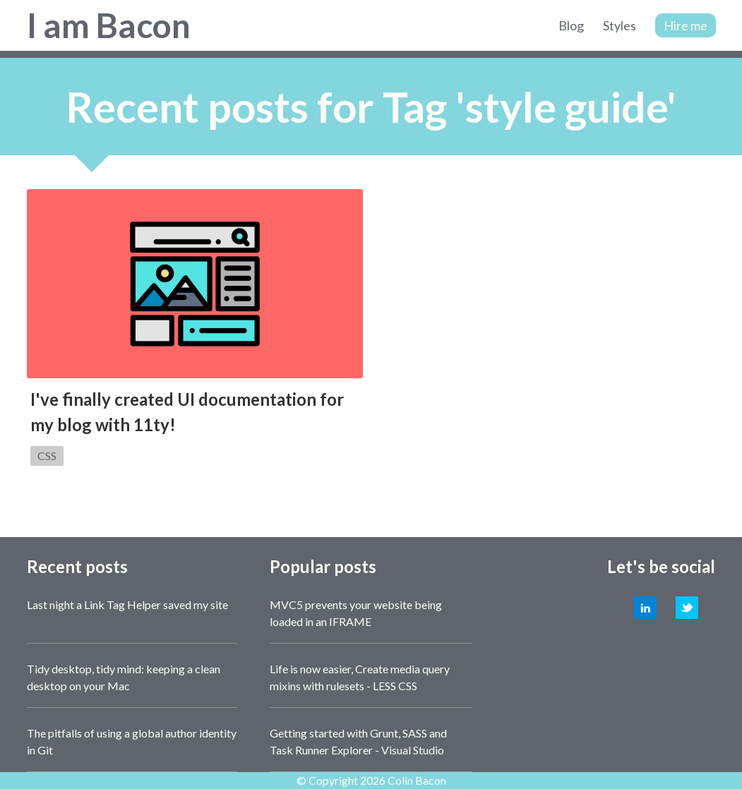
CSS (46, 455)
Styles (619, 25)
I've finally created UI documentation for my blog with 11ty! (187, 412)
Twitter (687, 607)
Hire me (685, 25)
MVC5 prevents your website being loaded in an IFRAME (356, 613)
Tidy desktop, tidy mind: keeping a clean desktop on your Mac (123, 677)
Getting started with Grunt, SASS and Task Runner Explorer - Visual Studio (358, 741)
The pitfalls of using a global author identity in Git (132, 741)
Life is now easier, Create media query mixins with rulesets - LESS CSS (360, 677)
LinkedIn (645, 607)
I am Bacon (109, 25)
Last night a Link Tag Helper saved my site (127, 604)
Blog (571, 25)
